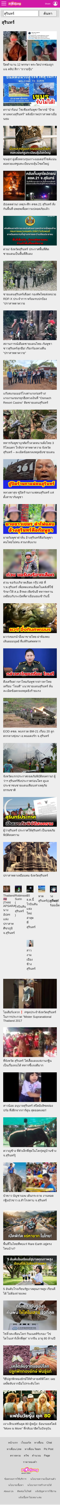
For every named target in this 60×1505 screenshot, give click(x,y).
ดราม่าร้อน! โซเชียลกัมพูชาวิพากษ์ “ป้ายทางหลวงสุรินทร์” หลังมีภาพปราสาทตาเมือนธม (30, 98)
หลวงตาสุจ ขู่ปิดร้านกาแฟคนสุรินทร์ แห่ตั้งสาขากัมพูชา (30, 479)
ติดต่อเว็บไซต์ (24, 1491)
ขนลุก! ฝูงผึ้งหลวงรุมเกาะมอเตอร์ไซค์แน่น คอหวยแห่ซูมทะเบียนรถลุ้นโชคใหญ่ (30, 145)
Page (47, 1455)
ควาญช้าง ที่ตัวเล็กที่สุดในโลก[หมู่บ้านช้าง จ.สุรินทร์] (30, 1137)
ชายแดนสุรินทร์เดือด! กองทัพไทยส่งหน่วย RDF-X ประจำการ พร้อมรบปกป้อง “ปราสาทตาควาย (30, 283)
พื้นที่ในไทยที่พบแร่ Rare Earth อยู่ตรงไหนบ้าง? (30, 1230)
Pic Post (48, 1449)
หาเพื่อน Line (14, 1449)
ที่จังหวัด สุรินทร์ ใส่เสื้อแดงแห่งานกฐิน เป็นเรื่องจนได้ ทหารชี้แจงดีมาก (30, 1047)
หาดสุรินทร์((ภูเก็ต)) (43, 894)
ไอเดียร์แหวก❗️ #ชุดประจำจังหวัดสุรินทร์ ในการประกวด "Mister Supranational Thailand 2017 (30, 1000)
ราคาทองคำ (30, 1462)
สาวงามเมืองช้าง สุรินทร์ (31, 955)
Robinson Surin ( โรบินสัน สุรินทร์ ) (19, 901)
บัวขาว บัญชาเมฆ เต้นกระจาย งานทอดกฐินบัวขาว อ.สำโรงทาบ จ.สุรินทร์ (30, 1182)
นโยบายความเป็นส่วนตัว (43, 1479)
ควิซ (26, 1455)
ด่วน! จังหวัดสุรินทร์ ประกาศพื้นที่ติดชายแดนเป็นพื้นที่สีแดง (30, 235)
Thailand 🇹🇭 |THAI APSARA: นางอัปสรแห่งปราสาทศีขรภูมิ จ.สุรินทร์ (7, 910)
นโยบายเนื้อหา (16, 1485)
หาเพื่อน (38, 1442)
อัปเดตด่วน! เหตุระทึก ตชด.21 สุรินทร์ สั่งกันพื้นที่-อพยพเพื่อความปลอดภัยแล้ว (30, 190)
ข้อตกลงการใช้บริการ (15, 1479)
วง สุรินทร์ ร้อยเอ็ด (54, 896)
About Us (8, 1491)
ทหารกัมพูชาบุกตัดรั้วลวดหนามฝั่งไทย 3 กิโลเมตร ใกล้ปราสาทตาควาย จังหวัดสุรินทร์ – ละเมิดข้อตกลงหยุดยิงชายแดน (30, 432)
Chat (49, 1442)
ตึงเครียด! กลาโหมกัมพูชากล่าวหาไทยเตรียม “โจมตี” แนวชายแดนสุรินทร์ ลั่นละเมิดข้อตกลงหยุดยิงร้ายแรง (30, 670)
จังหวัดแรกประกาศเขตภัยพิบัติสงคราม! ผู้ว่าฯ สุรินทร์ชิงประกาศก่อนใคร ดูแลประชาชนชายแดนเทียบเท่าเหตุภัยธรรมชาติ (30, 767)
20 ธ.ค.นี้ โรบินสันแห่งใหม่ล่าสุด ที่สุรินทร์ (31, 907)
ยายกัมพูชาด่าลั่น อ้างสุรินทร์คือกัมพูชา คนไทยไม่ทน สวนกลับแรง (30, 524)
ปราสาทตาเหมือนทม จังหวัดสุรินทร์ (30, 859)
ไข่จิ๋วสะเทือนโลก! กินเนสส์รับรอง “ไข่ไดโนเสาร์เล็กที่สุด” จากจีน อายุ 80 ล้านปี (30, 1320)
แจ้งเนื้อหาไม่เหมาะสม (30, 1497)
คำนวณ (36, 1455)
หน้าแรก (13, 1442)
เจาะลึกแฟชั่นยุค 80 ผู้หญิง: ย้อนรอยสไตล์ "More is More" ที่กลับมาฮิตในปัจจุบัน (30, 1410)
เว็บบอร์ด (26, 1442)
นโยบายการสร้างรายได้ (39, 1485)
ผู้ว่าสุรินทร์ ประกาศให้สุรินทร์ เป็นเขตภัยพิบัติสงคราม (30, 817)
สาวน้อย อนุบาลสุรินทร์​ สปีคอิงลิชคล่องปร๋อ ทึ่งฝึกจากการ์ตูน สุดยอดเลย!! (30, 1092)
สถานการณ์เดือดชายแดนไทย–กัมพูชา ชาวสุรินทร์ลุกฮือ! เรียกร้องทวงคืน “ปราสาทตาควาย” (30, 332)
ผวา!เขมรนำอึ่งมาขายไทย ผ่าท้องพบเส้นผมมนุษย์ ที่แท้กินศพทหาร (30, 623)
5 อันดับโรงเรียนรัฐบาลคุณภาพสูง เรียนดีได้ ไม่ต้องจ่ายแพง (30, 1275)
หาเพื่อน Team (33, 1449)
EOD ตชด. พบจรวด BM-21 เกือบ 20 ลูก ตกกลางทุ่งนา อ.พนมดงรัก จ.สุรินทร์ (30, 717)
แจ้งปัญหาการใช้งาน (45, 1491)
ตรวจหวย (15, 1455)
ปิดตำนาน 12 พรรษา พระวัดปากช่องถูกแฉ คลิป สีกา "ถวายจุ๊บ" (30, 51)
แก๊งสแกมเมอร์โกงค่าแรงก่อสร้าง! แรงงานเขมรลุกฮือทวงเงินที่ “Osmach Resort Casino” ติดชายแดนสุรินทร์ (30, 382)
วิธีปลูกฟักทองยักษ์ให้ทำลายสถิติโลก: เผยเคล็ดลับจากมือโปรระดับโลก (30, 1365)
